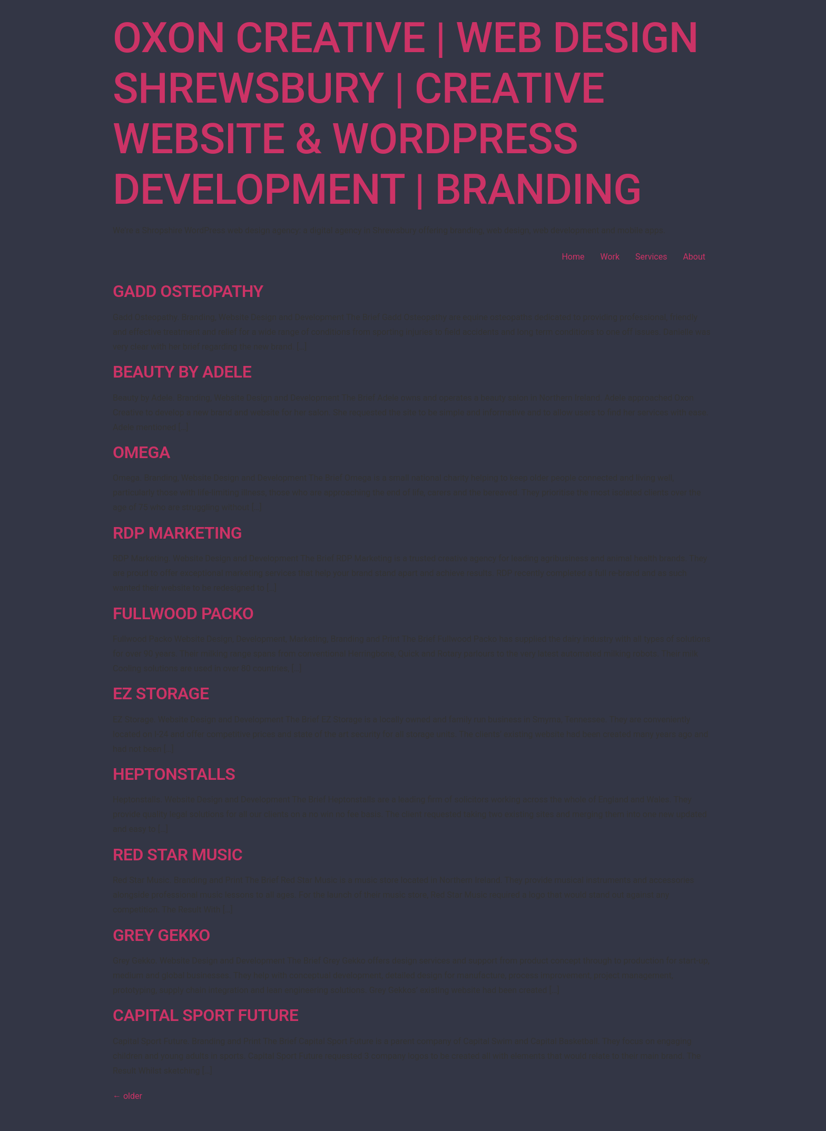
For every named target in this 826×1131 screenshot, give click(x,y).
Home (573, 257)
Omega (141, 452)
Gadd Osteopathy (188, 291)
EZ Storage (161, 693)
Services (651, 257)
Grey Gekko (161, 935)
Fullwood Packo (183, 613)
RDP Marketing (177, 533)
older (127, 1096)
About (694, 257)
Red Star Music (177, 855)
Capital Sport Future (205, 1015)
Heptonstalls (174, 774)
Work (610, 257)
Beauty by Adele (182, 372)
